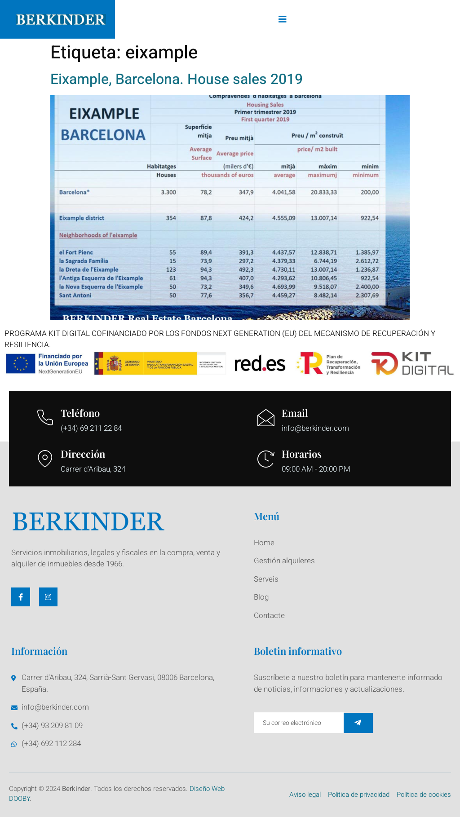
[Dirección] (45, 459)
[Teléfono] (45, 418)
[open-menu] (283, 19)
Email (295, 413)
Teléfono (80, 413)
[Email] (266, 418)
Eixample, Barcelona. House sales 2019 (176, 79)
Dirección (83, 453)
